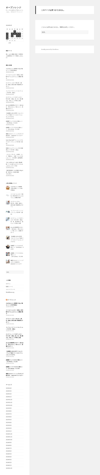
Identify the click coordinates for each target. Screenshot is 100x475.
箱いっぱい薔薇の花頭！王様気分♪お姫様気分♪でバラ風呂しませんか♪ (14, 55)
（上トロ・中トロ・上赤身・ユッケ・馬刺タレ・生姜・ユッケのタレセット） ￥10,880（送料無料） (15, 156)
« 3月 (9, 43)
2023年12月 (9, 468)
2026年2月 (9, 394)
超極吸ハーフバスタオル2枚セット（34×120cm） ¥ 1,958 (14, 128)
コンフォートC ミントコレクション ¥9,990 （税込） (14, 91)
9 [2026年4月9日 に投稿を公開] (14, 34)
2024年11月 (9, 437)
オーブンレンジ (13, 7)
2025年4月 (9, 422)
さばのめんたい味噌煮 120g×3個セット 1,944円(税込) (14, 69)
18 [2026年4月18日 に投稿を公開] (19, 36)
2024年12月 (9, 434)
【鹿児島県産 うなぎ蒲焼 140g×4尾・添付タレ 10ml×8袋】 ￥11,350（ (14, 172)
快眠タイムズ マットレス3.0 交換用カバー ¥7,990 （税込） (14, 149)
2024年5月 (9, 454)
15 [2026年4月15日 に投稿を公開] (12, 36)
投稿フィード (9, 286)
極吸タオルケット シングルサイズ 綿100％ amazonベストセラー (14, 134)
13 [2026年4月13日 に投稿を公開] (7, 36)
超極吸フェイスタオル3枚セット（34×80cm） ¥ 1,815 (14, 122)
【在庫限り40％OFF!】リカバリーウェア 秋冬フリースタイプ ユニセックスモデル (14, 114)
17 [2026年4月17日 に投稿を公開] (17, 36)
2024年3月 (9, 459)
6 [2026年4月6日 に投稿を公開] (7, 34)
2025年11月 (9, 402)
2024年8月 (9, 445)
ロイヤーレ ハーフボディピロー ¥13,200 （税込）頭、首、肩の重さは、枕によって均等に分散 (14, 98)
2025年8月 (9, 411)
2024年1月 (9, 465)
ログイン (8, 283)
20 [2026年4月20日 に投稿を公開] (7, 38)
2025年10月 (9, 405)
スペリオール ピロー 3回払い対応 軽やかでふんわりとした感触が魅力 (14, 76)
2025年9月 (9, 408)
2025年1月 (9, 431)
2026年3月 (9, 391)
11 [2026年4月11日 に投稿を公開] (19, 34)
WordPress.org (10, 292)
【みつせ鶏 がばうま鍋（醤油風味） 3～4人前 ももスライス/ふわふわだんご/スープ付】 (14, 164)
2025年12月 (9, 399)
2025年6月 (9, 417)
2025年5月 (9, 419)
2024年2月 (9, 462)
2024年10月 (9, 439)
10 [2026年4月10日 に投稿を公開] (17, 34)
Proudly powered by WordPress (50, 49)
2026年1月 (9, 397)
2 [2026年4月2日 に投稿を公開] (14, 31)
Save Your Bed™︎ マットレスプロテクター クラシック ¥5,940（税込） (14, 141)
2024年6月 (9, 451)
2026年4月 (9, 388)
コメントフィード (10, 289)
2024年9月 (9, 442)
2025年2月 (9, 428)
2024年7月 (9, 448)
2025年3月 (9, 425)
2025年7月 (9, 414)
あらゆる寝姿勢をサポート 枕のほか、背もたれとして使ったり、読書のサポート (14, 106)
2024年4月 (9, 457)
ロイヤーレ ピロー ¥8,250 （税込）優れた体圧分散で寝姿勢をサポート (14, 84)
